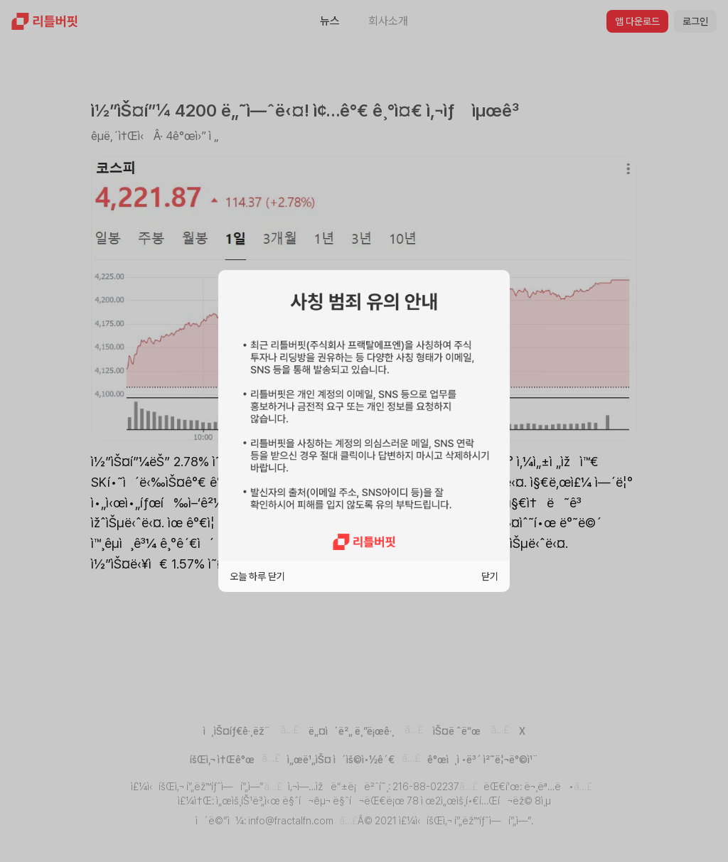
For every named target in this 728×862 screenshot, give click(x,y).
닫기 (489, 576)
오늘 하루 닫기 (257, 576)
